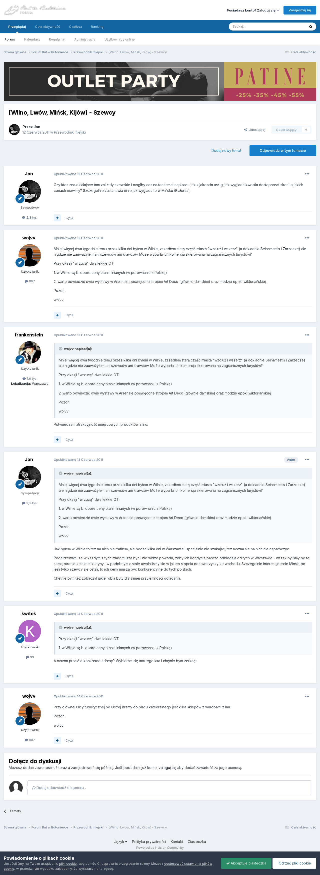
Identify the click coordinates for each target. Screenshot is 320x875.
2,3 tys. (30, 217)
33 (30, 657)
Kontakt (177, 841)
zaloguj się (167, 767)
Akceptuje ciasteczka (246, 863)
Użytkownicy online (119, 39)
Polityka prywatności (149, 841)
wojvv (29, 237)
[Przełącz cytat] (61, 349)
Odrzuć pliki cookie (294, 863)
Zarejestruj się (300, 10)
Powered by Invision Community (160, 847)
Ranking (97, 27)
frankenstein (29, 334)
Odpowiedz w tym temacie (283, 150)
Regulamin (57, 39)
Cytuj (70, 218)
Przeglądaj (17, 29)
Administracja (85, 39)
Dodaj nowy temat (226, 150)
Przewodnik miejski (70, 132)
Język (120, 841)
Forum (9, 39)
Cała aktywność (47, 27)
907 (30, 281)
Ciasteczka (197, 841)
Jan (37, 127)
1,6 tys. (29, 378)
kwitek (29, 613)
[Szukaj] (254, 27)
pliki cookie (68, 863)
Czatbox (75, 27)
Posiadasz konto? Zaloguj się (253, 10)
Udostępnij (254, 130)
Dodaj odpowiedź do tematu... (59, 787)
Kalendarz (32, 39)
